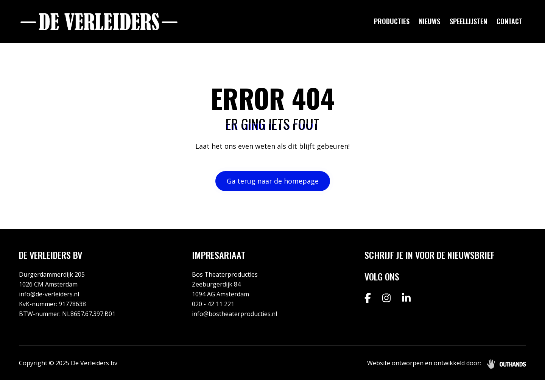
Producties (392, 21)
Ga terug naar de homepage (273, 180)
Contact (509, 21)
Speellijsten (468, 21)
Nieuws (429, 21)
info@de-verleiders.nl (49, 294)
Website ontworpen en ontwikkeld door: (424, 363)
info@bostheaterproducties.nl (234, 314)
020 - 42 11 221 (213, 304)
